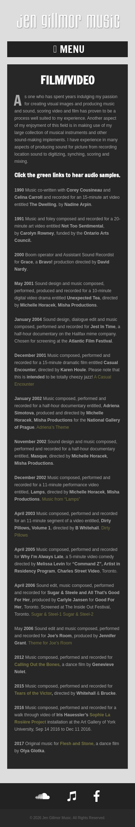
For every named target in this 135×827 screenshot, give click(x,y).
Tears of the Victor (33, 693)
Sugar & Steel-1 (46, 614)
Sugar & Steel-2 (78, 614)
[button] (67, 49)
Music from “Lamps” (61, 499)
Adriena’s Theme (52, 427)
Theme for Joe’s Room (50, 642)
